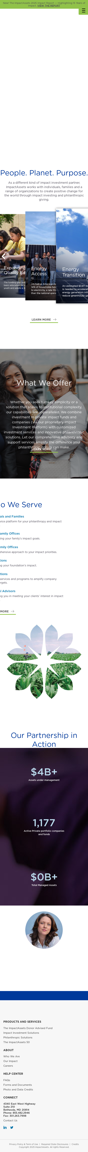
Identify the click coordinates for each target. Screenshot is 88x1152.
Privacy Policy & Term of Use (23, 1144)
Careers (8, 1065)
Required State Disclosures (54, 1144)
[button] (44, 320)
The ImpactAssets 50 (16, 1042)
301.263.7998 (18, 1115)
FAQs (6, 1080)
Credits (75, 1144)
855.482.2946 (21, 1112)
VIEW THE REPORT (48, 5)
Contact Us (10, 1120)
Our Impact (10, 1061)
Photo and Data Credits (18, 1089)
